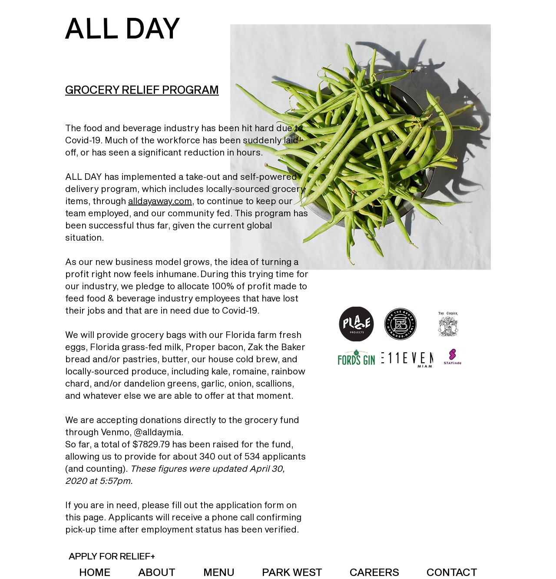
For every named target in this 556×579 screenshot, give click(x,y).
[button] (111, 556)
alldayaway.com (160, 200)
